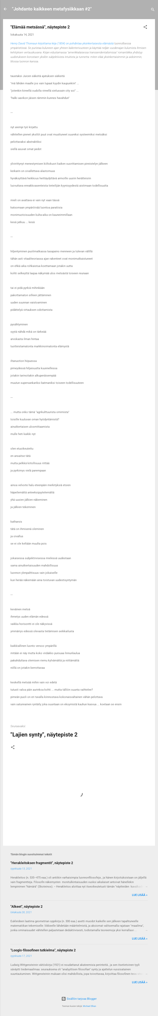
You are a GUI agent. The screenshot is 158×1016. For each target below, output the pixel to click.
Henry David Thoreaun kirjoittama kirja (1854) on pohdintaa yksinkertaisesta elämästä (62, 43)
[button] (145, 28)
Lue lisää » (140, 895)
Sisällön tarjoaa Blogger (79, 998)
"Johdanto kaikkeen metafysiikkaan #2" (52, 9)
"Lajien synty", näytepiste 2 (44, 734)
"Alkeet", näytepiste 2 (26, 906)
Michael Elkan (89, 1006)
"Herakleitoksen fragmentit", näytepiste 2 (41, 863)
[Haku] (153, 10)
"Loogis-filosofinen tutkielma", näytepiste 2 (43, 950)
